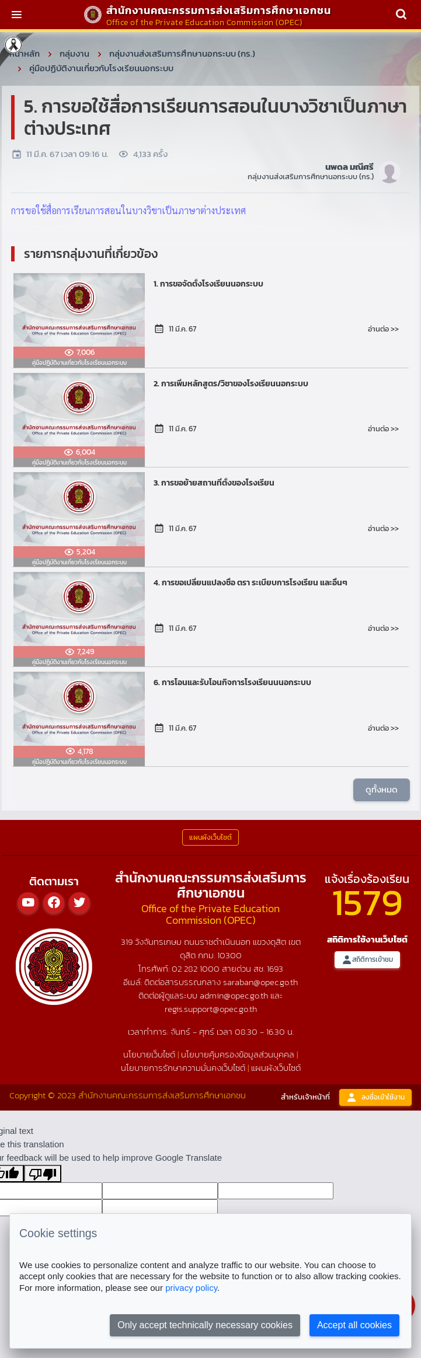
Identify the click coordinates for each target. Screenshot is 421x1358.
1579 (367, 902)
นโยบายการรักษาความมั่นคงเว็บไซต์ (183, 1067)
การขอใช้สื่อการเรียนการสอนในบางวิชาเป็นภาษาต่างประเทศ (128, 210)
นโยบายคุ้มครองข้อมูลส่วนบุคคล (237, 1054)
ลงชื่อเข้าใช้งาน (375, 1097)
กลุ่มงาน (74, 53)
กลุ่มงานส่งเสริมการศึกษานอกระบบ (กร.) (182, 53)
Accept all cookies (354, 1325)
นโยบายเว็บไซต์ (149, 1054)
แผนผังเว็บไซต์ (276, 1067)
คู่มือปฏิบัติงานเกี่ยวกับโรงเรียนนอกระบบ (101, 68)
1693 (275, 968)
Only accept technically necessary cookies (205, 1325)
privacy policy (191, 1288)
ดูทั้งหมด (382, 789)
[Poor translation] (42, 1173)
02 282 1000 (197, 968)
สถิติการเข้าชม (367, 959)
